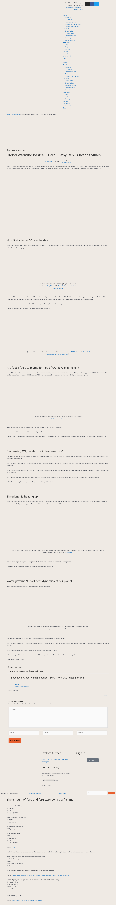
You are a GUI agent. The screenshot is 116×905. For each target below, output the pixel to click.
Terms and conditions (35, 793)
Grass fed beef (69, 31)
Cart (64, 58)
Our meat (66, 29)
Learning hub (67, 56)
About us (68, 17)
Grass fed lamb (69, 33)
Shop (66, 45)
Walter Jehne (68, 553)
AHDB (13, 847)
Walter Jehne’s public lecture (59, 419)
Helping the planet (70, 22)
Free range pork (70, 38)
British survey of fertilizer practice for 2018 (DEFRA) (27, 900)
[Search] (111, 793)
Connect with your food (72, 26)
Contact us (66, 54)
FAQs (66, 47)
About (65, 15)
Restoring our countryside (73, 24)
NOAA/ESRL (49, 286)
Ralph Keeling (62, 286)
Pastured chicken (70, 35)
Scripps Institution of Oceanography (57, 354)
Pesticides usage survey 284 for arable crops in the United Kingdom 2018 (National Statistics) (40, 875)
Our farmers (68, 20)
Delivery (67, 49)
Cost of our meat (70, 40)
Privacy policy (62, 793)
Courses (65, 51)
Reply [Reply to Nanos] (105, 695)
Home (65, 13)
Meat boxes (66, 42)
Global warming (66, 162)
